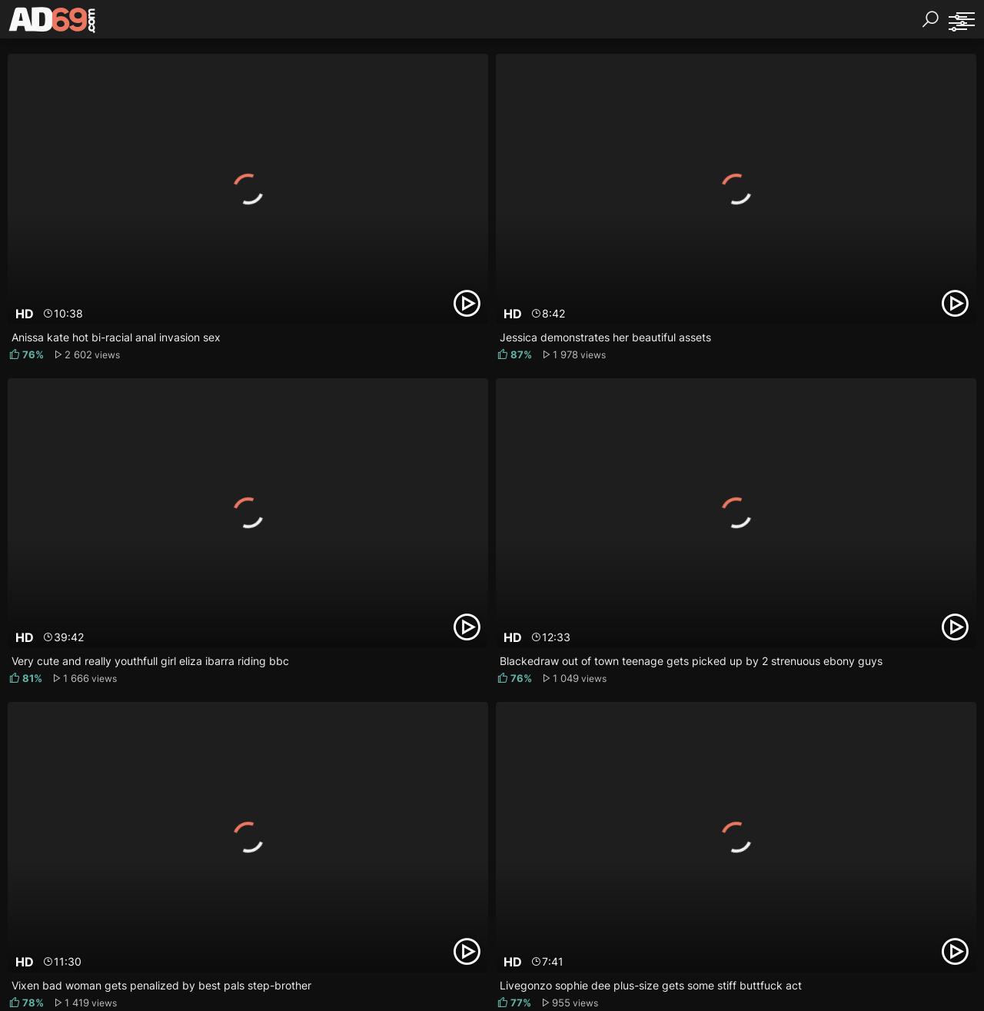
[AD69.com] (53, 23)
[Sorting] (957, 23)
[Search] (930, 19)
